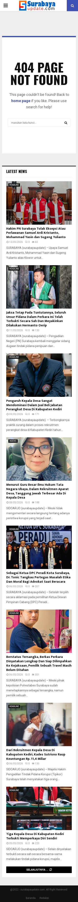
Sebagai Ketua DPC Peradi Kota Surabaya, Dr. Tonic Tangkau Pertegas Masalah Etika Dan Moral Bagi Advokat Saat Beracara (38, 577)
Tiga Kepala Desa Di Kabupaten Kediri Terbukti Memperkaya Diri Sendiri (35, 836)
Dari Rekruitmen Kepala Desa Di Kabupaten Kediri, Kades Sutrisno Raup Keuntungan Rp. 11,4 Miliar (35, 754)
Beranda (31, 898)
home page (20, 101)
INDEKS (13, 441)
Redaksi (44, 898)
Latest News (16, 171)
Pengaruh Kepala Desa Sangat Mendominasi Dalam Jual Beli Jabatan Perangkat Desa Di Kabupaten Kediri (34, 405)
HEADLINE (14, 185)
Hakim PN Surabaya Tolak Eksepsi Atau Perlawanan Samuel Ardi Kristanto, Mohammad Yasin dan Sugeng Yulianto (36, 233)
